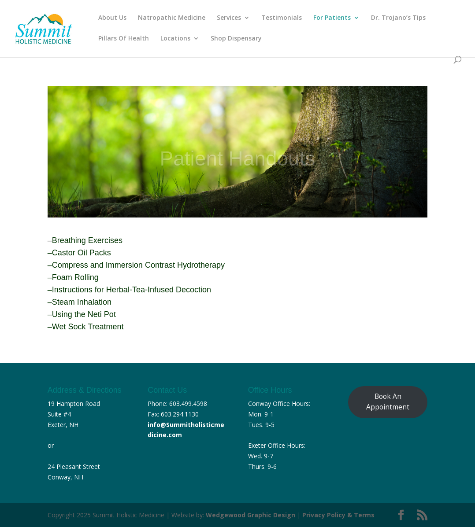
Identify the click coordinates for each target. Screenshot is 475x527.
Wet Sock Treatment (88, 326)
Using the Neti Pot (84, 314)
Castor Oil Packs (81, 252)
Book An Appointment (387, 401)
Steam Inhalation (81, 302)
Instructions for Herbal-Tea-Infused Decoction (131, 289)
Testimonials (281, 18)
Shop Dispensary (236, 38)
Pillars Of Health (123, 38)
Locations (175, 38)
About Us (112, 18)
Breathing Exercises (87, 240)
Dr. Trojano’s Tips (398, 18)
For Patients (332, 18)
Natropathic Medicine (171, 18)
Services (229, 18)
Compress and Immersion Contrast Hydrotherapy (138, 265)
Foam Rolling (75, 277)
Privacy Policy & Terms (338, 515)
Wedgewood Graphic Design (250, 515)
